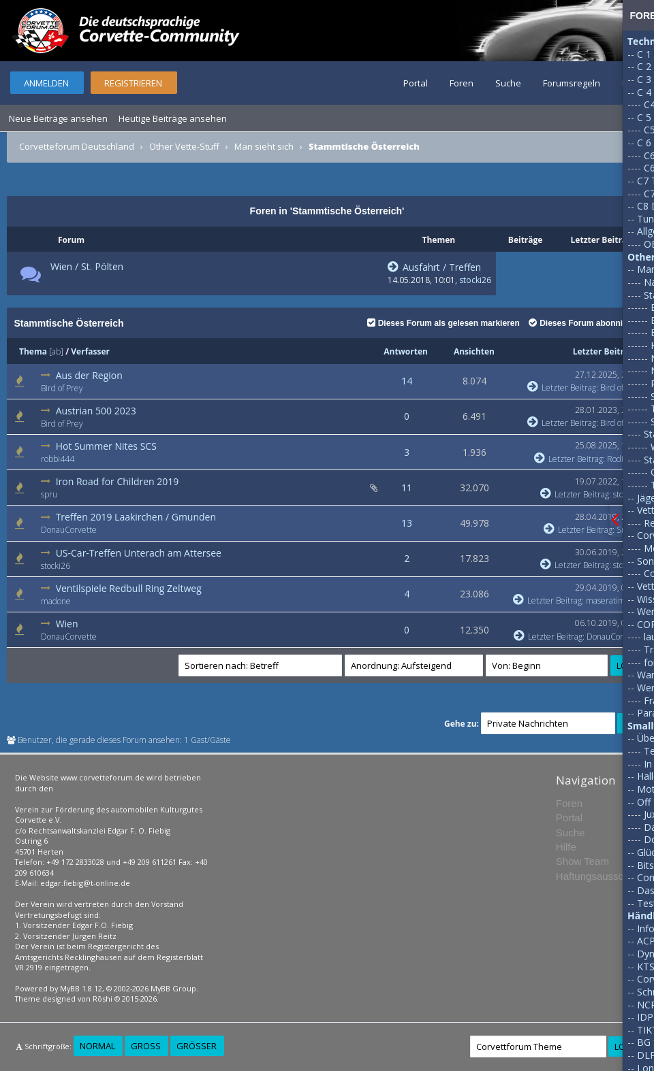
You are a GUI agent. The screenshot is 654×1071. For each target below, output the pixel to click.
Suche (508, 83)
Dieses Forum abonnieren (584, 323)
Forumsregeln (571, 83)
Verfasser (90, 351)
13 (406, 522)
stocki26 (475, 280)
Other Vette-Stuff (184, 146)
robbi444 (57, 459)
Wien (67, 623)
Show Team (582, 861)
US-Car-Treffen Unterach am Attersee (138, 552)
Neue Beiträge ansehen (58, 118)
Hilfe (566, 847)
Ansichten (474, 351)
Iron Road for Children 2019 (117, 481)
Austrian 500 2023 (96, 410)
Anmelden (46, 83)
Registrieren (133, 83)
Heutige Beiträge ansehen (173, 118)
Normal (97, 1046)
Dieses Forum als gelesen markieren (443, 323)
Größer (196, 1046)
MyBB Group (173, 988)
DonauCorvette (69, 530)
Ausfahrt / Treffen (434, 267)
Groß (146, 1046)
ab (56, 351)
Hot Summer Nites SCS (106, 446)
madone (56, 601)
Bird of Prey (62, 388)
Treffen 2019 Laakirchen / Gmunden (136, 516)
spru (49, 494)
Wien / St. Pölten (86, 266)
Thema (33, 351)
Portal (415, 83)
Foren (461, 83)
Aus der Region (89, 375)
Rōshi (102, 998)
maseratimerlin (614, 600)
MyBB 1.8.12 (81, 988)
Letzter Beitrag (603, 351)
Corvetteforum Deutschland (76, 146)
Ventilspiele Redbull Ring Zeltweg (129, 588)
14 (406, 380)
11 (406, 487)
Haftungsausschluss (601, 876)
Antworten (406, 351)
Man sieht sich (264, 146)
